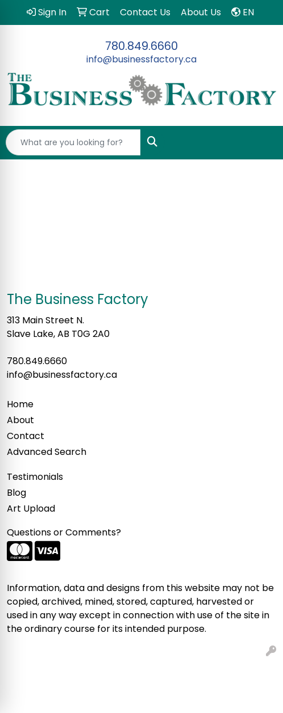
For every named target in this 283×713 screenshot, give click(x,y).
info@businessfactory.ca (141, 59)
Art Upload (31, 508)
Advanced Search (46, 451)
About (20, 420)
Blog (16, 492)
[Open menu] (260, 142)
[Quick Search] (73, 142)
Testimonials (35, 476)
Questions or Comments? (64, 532)
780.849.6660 (141, 46)
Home (20, 404)
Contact (25, 435)
